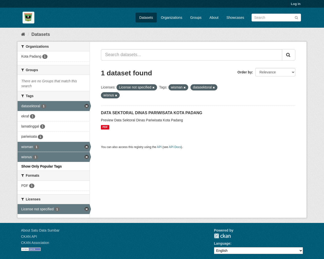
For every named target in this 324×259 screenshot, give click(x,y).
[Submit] (296, 17)
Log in (296, 4)
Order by (244, 72)
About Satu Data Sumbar (40, 230)
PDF (105, 127)
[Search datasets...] (191, 55)
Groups (196, 18)
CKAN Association (35, 243)
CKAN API (29, 236)
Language (222, 243)
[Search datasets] (276, 18)
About (214, 18)
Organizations (171, 18)
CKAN (222, 235)
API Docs (175, 147)
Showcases (235, 18)
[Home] (23, 34)
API (159, 147)
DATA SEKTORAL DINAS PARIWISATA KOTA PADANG (151, 113)
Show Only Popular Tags (41, 166)
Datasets (146, 18)
